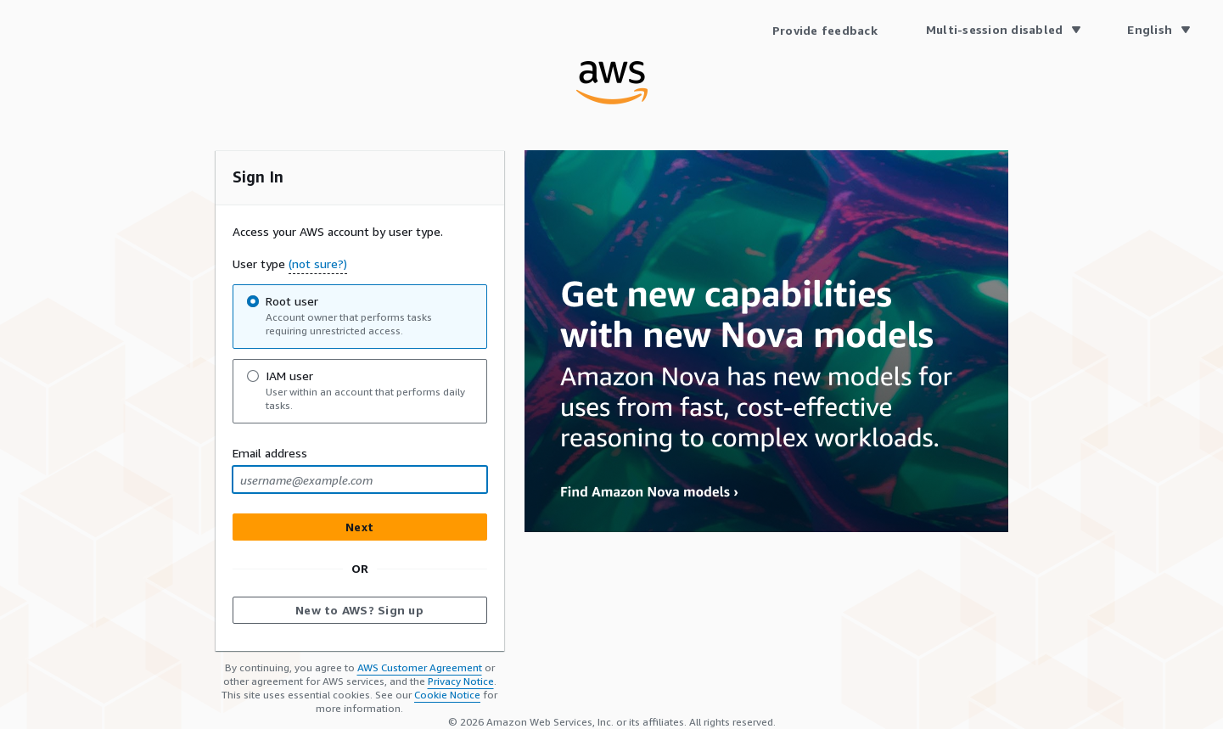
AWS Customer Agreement (419, 667)
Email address (270, 453)
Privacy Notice (461, 681)
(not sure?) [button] (318, 263)
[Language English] (1158, 29)
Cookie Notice (447, 694)
